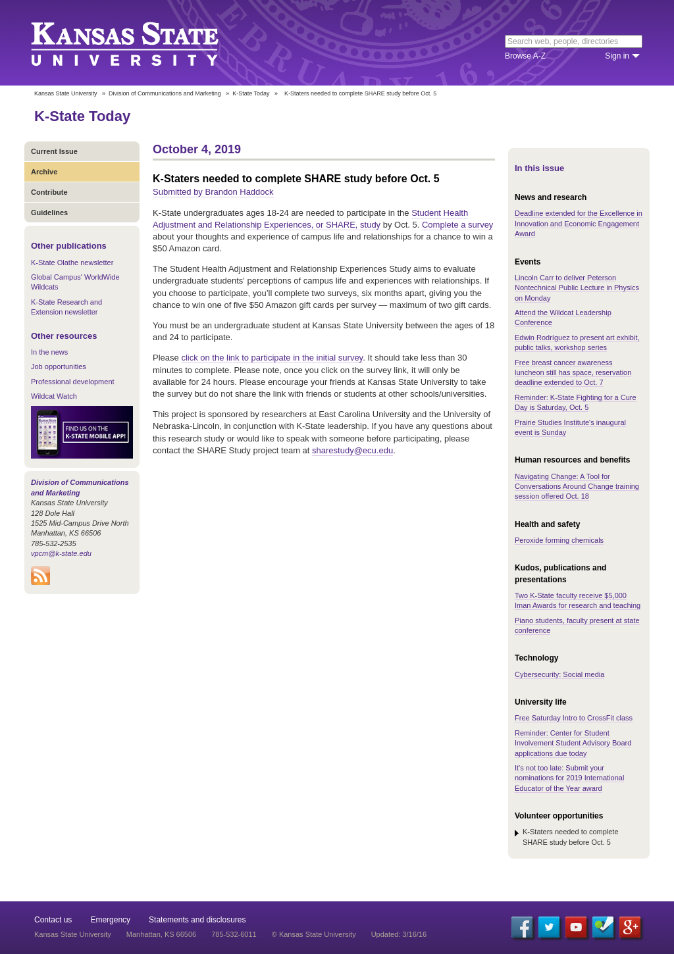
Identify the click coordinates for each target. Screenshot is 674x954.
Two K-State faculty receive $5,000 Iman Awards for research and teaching (577, 600)
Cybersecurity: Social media (559, 674)
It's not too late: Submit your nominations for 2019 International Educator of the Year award (569, 778)
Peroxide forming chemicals (559, 540)
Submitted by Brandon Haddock (213, 192)
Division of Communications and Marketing (165, 93)
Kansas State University (141, 43)
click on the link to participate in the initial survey (272, 358)
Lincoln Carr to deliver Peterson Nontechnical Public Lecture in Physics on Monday (577, 288)
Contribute (49, 192)
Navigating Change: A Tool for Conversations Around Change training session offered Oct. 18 (577, 486)
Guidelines (49, 212)
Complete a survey (457, 225)
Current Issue (54, 151)
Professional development (73, 382)
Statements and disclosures (197, 919)
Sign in (617, 56)
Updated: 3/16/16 (399, 934)
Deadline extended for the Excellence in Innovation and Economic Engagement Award (578, 223)
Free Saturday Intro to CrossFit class (574, 718)
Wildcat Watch (54, 396)
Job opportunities (58, 366)
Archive (44, 172)
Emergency (110, 919)
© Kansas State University (314, 934)
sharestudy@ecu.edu (352, 450)
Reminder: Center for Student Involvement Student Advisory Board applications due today (573, 743)
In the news (49, 352)
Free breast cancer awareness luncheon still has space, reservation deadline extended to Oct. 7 (573, 373)
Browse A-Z (525, 56)
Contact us (53, 919)
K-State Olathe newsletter (72, 262)
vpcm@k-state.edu (61, 553)
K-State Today (250, 93)
